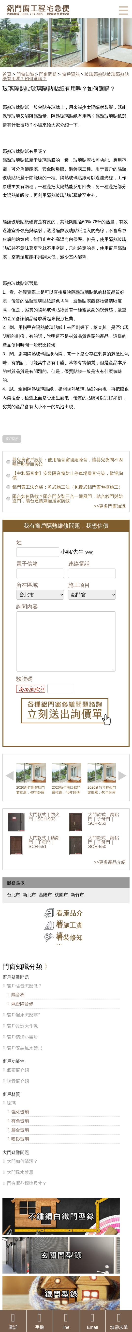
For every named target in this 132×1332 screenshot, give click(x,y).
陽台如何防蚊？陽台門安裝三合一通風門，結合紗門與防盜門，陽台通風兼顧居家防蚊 (67, 498)
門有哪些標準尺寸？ (27, 1193)
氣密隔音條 (22, 1013)
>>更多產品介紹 (110, 872)
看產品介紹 (69, 927)
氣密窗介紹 (18, 1079)
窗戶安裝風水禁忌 (24, 1057)
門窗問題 (48, 74)
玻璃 (11, 1112)
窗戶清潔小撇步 (22, 1046)
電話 (13, 1321)
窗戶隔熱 (71, 74)
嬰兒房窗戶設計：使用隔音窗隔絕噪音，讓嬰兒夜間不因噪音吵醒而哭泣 (67, 462)
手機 (40, 1321)
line (66, 1321)
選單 (123, 10)
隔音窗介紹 (18, 1090)
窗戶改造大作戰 (22, 1035)
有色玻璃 (20, 1130)
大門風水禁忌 (20, 1182)
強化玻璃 (20, 1121)
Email (92, 1321)
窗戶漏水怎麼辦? (23, 1024)
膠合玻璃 (20, 1139)
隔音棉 (18, 1004)
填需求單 (119, 1321)
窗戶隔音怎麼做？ (24, 995)
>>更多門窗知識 (110, 506)
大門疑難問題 (15, 1162)
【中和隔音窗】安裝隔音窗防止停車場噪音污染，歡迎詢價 (67, 475)
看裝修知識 (69, 952)
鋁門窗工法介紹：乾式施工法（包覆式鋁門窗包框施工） (67, 487)
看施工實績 (69, 940)
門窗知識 (25, 74)
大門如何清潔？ (22, 1171)
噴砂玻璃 (20, 1148)
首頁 (6, 74)
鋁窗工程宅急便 (38, 10)
